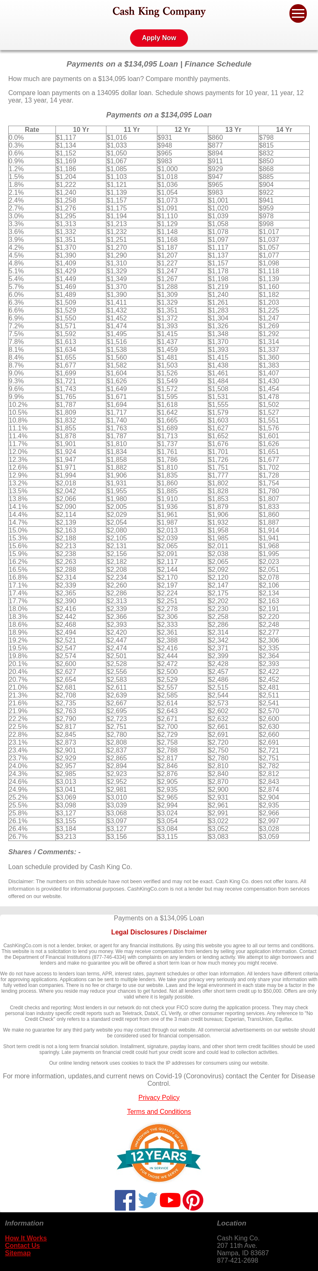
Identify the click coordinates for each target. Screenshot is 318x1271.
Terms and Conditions (159, 1111)
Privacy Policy (159, 1097)
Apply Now (159, 37)
